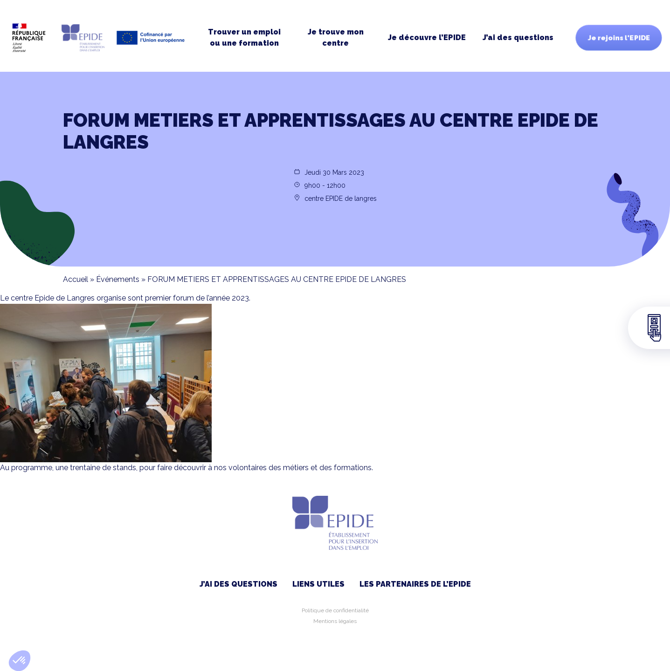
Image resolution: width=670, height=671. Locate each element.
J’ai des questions (518, 37)
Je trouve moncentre (336, 37)
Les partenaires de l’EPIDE (415, 584)
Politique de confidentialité (335, 610)
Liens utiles (318, 584)
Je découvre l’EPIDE (427, 37)
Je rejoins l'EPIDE (618, 38)
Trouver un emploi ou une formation (244, 37)
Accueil (75, 279)
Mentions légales (335, 621)
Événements (117, 279)
